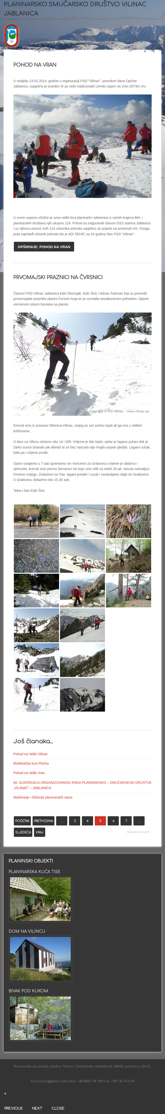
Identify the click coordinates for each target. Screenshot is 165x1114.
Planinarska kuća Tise (34, 872)
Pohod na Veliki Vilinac (30, 754)
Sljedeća (23, 832)
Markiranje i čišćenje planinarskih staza (42, 797)
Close (58, 1108)
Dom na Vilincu (27, 931)
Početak (22, 821)
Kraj (39, 832)
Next (37, 1108)
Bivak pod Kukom (28, 991)
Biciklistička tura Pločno (31, 763)
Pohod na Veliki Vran (29, 773)
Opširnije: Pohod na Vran (44, 247)
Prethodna (43, 821)
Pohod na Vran (34, 65)
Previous (13, 1108)
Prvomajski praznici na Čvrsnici (58, 277)
